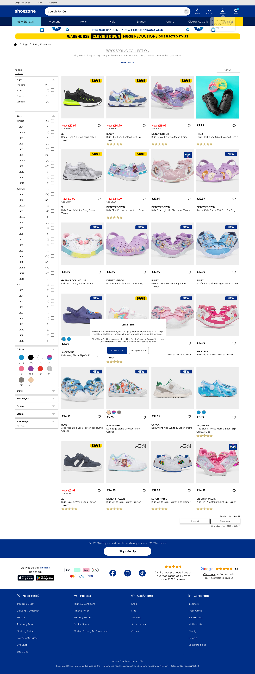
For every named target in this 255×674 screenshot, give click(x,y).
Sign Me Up (127, 551)
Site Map (136, 617)
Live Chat (22, 644)
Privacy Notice (82, 610)
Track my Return (26, 624)
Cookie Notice (81, 624)
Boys (24, 44)
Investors (194, 603)
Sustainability (196, 617)
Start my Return (25, 631)
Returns (21, 617)
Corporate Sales (197, 644)
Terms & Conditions (84, 603)
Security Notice (82, 617)
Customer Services (27, 638)
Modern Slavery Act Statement (91, 631)
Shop (134, 603)
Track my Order (25, 603)
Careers (193, 638)
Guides (135, 631)
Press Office (195, 610)
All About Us (195, 624)
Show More (225, 521)
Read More (127, 62)
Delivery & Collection (28, 610)
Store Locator (138, 624)
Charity (192, 631)
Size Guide (22, 651)
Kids (133, 610)
